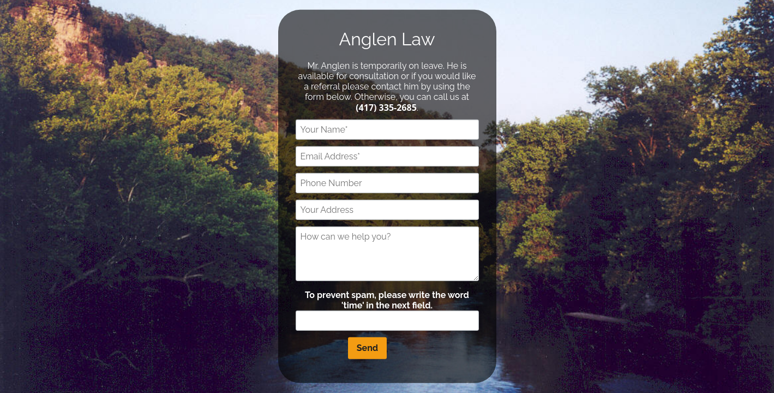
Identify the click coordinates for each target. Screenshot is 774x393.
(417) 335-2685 (386, 107)
